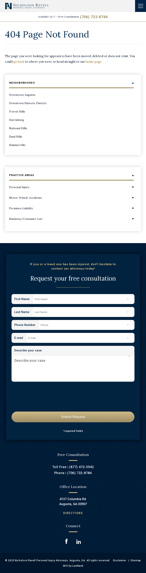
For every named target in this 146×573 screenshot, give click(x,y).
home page (94, 62)
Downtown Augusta (22, 95)
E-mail (20, 338)
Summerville (17, 145)
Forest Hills (17, 111)
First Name (23, 299)
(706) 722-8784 (94, 17)
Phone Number (26, 325)
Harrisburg (16, 120)
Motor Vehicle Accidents (25, 197)
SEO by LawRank (73, 565)
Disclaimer (119, 560)
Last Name (23, 312)
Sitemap (135, 560)
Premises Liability (21, 208)
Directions (73, 513)
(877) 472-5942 (81, 467)
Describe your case (72, 352)
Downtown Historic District (28, 103)
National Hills (18, 128)
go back (18, 62)
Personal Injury (19, 187)
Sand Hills (15, 136)
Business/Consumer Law (26, 219)
